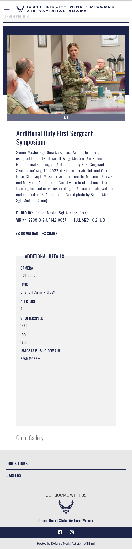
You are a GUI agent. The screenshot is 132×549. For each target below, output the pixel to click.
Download (27, 233)
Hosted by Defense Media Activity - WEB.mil (66, 543)
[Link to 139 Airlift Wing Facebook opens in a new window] (60, 532)
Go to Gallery (30, 437)
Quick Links (17, 463)
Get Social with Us (66, 495)
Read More (29, 358)
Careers (13, 475)
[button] (7, 9)
